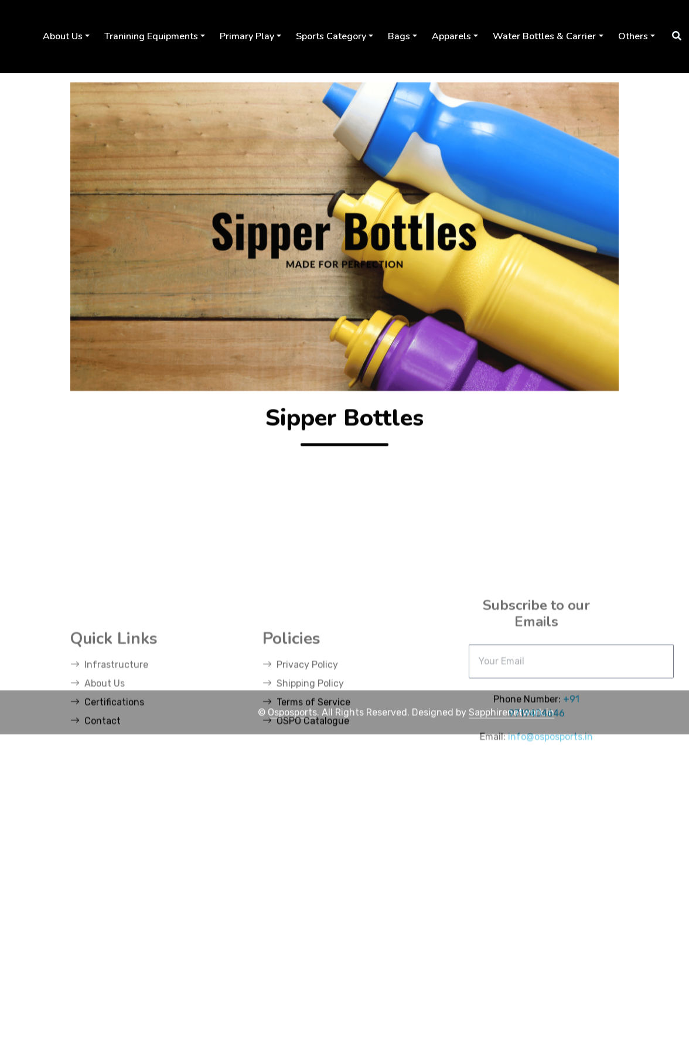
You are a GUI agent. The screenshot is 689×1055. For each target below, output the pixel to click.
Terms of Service (306, 777)
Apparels (451, 36)
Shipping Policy (303, 758)
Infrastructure (109, 739)
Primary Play (247, 36)
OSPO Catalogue (305, 795)
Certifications (107, 777)
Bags (399, 36)
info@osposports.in (550, 811)
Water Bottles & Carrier (544, 36)
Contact (95, 795)
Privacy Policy (300, 739)
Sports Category (331, 36)
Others (633, 36)
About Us (63, 36)
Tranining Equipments (151, 36)
